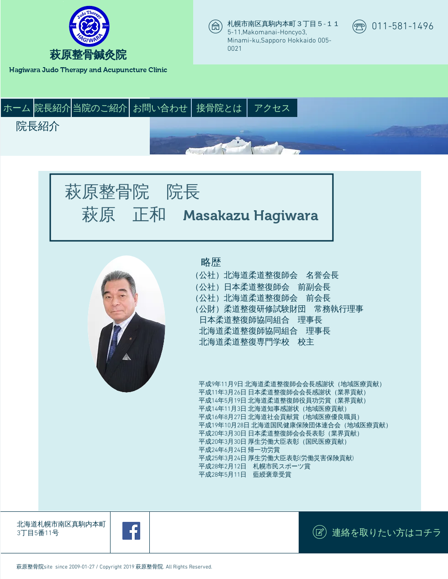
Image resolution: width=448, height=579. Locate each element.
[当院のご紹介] (100, 108)
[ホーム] (17, 108)
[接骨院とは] (219, 108)
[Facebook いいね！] (217, 532)
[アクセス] (272, 108)
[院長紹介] (52, 108)
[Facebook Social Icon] (131, 531)
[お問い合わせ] (160, 108)
